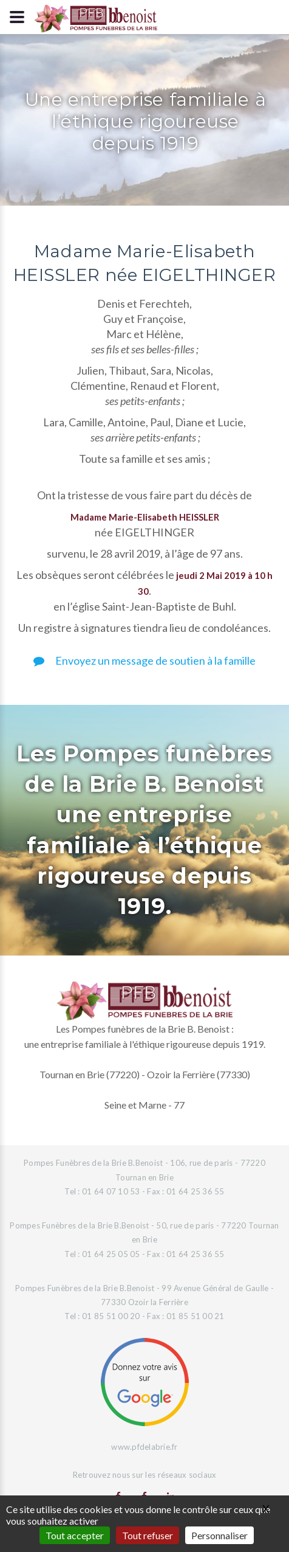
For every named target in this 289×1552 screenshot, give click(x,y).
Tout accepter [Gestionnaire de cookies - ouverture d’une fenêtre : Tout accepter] (75, 1535)
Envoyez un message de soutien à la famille (144, 660)
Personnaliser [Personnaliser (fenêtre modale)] (219, 1535)
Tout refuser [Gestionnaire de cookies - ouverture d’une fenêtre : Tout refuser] (147, 1535)
